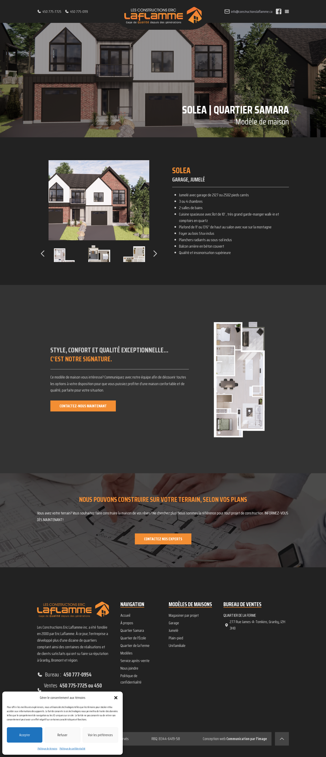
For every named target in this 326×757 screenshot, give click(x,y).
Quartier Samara (132, 630)
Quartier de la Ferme (134, 645)
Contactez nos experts (163, 539)
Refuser (62, 735)
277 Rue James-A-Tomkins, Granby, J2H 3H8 (255, 625)
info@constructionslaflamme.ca (248, 11)
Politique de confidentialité (72, 748)
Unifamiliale (177, 645)
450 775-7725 (49, 11)
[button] (116, 697)
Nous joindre (129, 668)
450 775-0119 (76, 11)
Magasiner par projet (184, 615)
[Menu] (287, 11)
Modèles (126, 653)
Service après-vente (134, 660)
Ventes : (73, 690)
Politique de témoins (47, 748)
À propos (126, 623)
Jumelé (173, 630)
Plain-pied (176, 638)
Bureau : (64, 674)
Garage (174, 623)
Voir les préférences (100, 735)
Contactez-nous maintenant (83, 406)
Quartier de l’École (133, 638)
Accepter (24, 735)
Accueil (125, 615)
